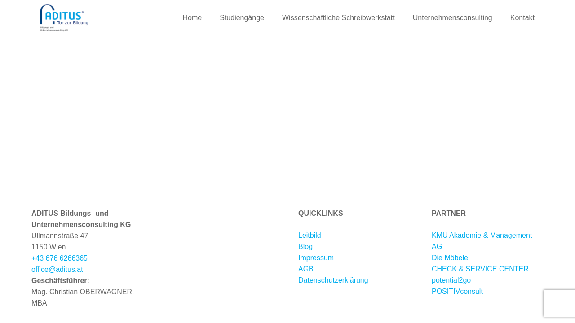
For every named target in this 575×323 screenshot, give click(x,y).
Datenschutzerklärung (333, 280)
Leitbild (309, 235)
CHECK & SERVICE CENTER (480, 269)
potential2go (451, 280)
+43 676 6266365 (59, 258)
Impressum (316, 258)
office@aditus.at (57, 269)
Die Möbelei (450, 258)
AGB (306, 269)
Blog (305, 246)
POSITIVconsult (457, 291)
